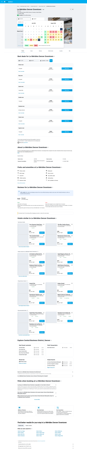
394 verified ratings (27, 15)
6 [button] (28, 31)
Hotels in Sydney (21, 432)
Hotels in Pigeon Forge (40, 432)
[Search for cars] (1, 10)
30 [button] (36, 39)
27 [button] (28, 39)
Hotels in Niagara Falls (59, 435)
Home (18, 6)
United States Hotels (23, 6)
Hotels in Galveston (21, 435)
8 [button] (33, 31)
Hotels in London (58, 434)
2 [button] (36, 29)
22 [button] (33, 37)
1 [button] (33, 29)
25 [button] (41, 37)
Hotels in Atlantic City (40, 434)
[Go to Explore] (1, 14)
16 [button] (36, 34)
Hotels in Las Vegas (21, 431)
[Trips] (1, 17)
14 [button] (31, 34)
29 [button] (33, 39)
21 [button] (31, 37)
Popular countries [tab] (29, 425)
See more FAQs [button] (37, 399)
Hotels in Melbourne (58, 431)
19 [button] (25, 37)
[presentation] (54, 56)
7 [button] (58, 31)
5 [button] (25, 31)
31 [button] (39, 39)
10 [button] (39, 31)
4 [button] (41, 29)
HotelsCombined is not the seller (46, 444)
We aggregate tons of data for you (46, 446)
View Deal (42, 232)
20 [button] (28, 37)
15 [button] (33, 34)
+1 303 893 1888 (20, 13)
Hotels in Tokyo (39, 435)
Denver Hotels (41, 6)
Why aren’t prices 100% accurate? (46, 448)
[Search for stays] (1, 7)
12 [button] (25, 34)
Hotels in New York (21, 434)
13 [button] (28, 34)
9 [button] (36, 31)
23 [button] (36, 37)
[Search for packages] (1, 12)
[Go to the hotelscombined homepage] (8, 1)
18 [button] (41, 34)
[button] (2, 1)
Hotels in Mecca (39, 431)
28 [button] (31, 39)
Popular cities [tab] (21, 425)
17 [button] (39, 34)
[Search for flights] (1, 5)
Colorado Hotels (33, 6)
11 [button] (41, 31)
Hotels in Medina (58, 432)
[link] (24, 247)
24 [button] (39, 37)
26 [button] (25, 39)
